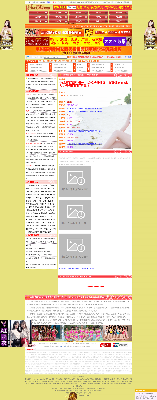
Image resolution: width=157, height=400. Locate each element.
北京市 (32, 65)
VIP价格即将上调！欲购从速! (144, 394)
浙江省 (64, 65)
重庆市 (93, 65)
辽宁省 (36, 70)
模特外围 (38, 21)
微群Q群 (98, 21)
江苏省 (60, 65)
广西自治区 (80, 67)
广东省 (79, 65)
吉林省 (32, 70)
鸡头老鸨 (119, 17)
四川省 (98, 65)
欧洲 (120, 67)
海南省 (79, 70)
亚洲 (116, 67)
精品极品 (78, 21)
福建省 (56, 67)
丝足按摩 (78, 17)
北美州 (121, 70)
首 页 (38, 12)
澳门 (120, 65)
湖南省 (56, 70)
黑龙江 (40, 67)
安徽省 (60, 67)
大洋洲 (117, 70)
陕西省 (98, 67)
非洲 (123, 67)
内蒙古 (36, 67)
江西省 (64, 67)
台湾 (123, 65)
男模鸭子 (119, 21)
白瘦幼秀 (58, 21)
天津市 (36, 65)
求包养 (78, 12)
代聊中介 (99, 17)
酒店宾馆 (119, 12)
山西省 (32, 67)
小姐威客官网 (62, 346)
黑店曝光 (58, 12)
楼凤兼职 (58, 17)
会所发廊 (38, 17)
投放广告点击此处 (78, 376)
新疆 (101, 70)
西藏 (93, 70)
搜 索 (71, 57)
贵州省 (102, 65)
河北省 (40, 65)
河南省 (64, 70)
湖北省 (60, 70)
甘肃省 (102, 67)
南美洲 (126, 70)
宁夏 (95, 70)
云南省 (93, 67)
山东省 (40, 70)
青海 (98, 70)
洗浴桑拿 (99, 12)
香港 (116, 65)
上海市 (56, 65)
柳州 (88, 75)
